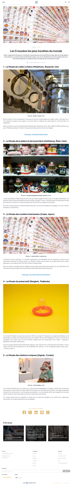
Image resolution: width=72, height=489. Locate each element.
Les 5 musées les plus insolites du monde (36, 51)
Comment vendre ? (62, 456)
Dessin (34, 456)
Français (19, 477)
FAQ (59, 460)
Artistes (34, 463)
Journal (34, 465)
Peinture (34, 453)
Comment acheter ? (62, 458)
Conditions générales (62, 463)
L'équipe (60, 453)
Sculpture (35, 460)
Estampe (34, 458)
